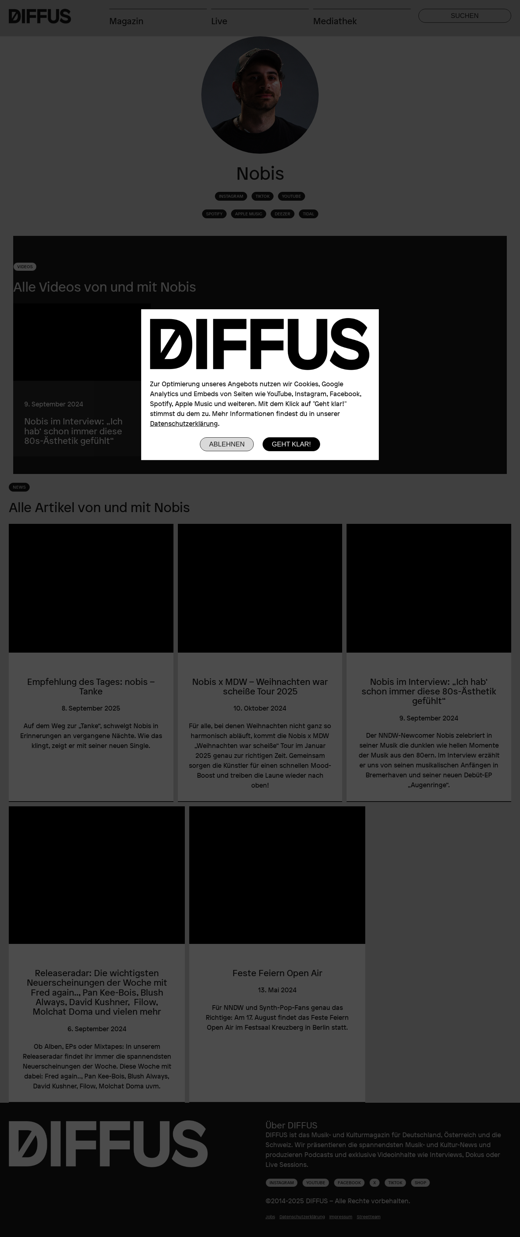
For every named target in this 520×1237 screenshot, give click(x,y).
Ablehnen (227, 444)
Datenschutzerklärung (184, 423)
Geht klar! (291, 444)
